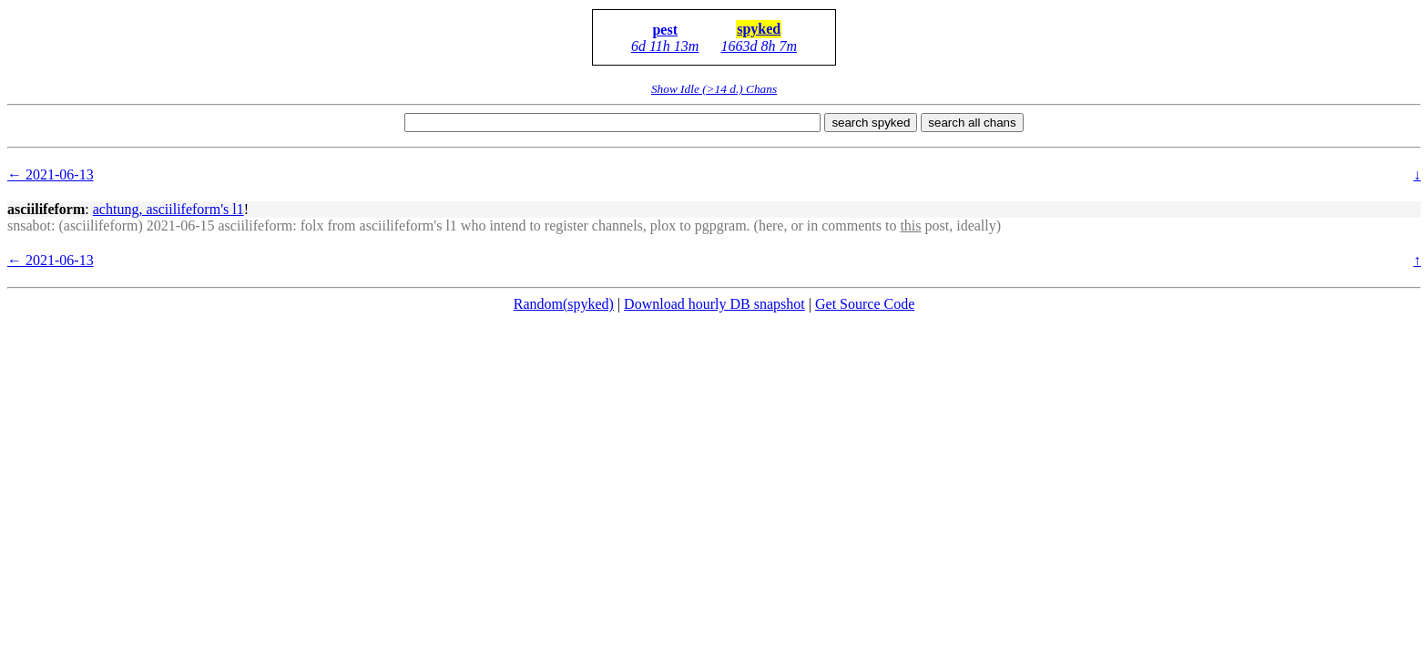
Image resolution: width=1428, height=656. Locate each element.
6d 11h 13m (665, 46)
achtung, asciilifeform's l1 (168, 209)
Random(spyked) (564, 304)
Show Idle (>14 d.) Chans (714, 89)
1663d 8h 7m (758, 46)
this (910, 225)
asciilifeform (46, 209)
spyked (758, 28)
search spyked (870, 122)
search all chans (971, 122)
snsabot (29, 225)
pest (665, 29)
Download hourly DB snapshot (714, 304)
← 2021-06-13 (50, 174)
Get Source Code (864, 304)
